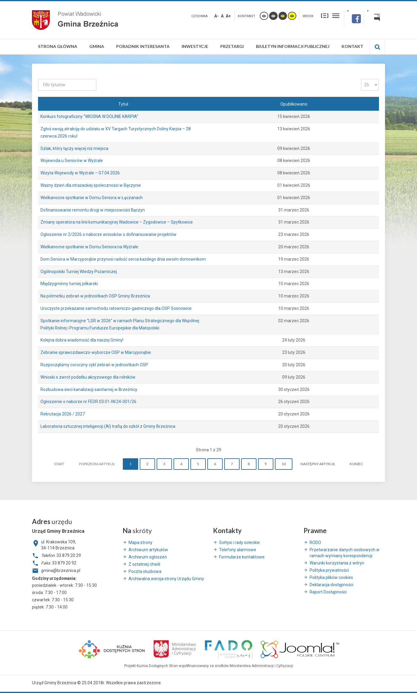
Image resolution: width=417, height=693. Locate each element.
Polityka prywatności (329, 570)
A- (216, 16)
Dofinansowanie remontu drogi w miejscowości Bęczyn (92, 210)
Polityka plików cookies (331, 577)
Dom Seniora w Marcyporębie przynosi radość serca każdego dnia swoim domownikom (123, 259)
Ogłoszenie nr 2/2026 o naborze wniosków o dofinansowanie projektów (108, 234)
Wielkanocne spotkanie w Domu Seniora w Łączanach (91, 197)
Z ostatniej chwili (144, 564)
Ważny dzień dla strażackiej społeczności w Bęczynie (90, 185)
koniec (356, 464)
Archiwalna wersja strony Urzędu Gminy (166, 578)
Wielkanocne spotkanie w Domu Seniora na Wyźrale (89, 246)
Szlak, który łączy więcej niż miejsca (74, 148)
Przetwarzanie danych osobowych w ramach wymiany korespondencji (345, 552)
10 (284, 464)
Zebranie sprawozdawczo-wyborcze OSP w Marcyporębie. (96, 352)
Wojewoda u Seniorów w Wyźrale (71, 160)
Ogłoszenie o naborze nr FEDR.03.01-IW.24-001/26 (88, 401)
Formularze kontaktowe (242, 557)
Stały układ (325, 16)
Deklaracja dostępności (331, 584)
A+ (228, 16)
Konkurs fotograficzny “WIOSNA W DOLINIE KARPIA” (89, 116)
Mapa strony (140, 542)
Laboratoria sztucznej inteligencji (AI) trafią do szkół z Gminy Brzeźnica (107, 426)
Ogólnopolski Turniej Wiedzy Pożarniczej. (79, 271)
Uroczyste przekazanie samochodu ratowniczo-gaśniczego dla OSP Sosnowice (116, 308)
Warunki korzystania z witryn (337, 563)
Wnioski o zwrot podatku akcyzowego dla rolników (87, 377)
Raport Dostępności (328, 592)
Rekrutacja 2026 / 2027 (62, 414)
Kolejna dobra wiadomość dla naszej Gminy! (81, 340)
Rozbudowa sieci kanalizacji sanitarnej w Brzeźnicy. (89, 389)
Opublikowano (293, 104)
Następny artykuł (318, 464)
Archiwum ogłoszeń (148, 557)
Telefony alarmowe (237, 549)
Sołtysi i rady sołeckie (239, 542)
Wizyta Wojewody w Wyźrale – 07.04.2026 (80, 172)
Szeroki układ (336, 16)
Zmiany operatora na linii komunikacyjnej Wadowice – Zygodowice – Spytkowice (116, 222)
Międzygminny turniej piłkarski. (69, 283)
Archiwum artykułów (148, 549)
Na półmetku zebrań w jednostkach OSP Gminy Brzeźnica (95, 296)
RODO (315, 542)
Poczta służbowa (145, 571)
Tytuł (123, 104)
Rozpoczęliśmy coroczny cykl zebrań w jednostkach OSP (94, 364)
